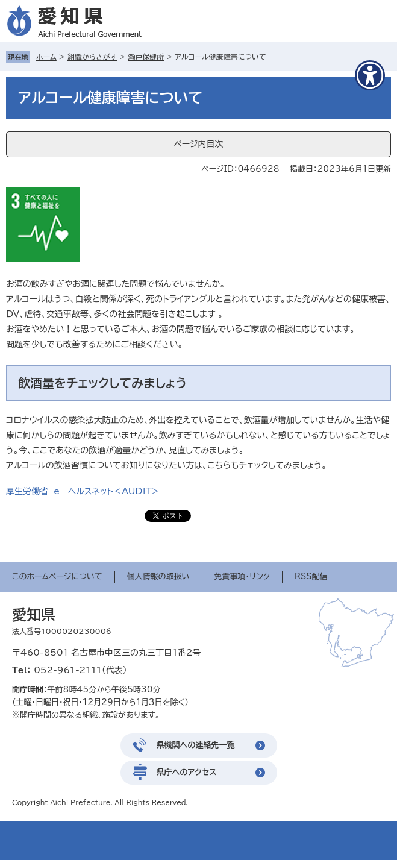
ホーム (46, 56)
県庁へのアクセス (187, 772)
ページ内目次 (198, 144)
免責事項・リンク (242, 576)
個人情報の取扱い (158, 576)
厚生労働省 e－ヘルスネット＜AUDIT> (82, 491)
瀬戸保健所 (146, 56)
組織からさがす (92, 56)
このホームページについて (57, 576)
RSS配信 (311, 576)
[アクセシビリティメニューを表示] (370, 75)
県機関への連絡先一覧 (196, 745)
